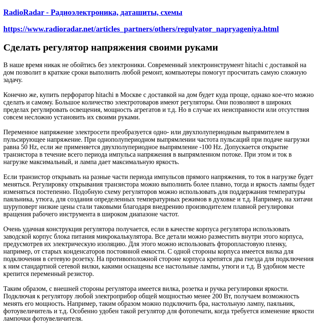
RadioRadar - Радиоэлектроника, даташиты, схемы (92, 12)
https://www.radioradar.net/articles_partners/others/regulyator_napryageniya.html (141, 28)
